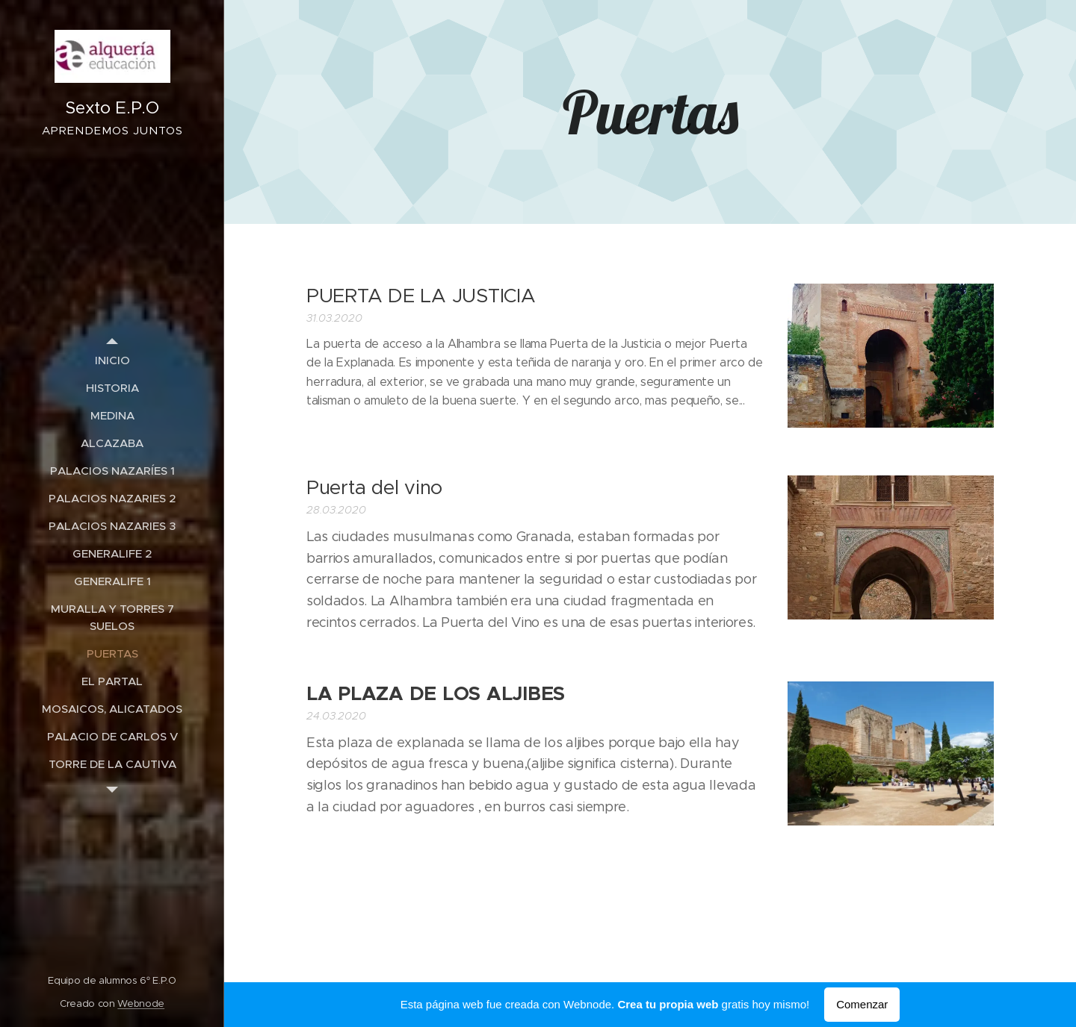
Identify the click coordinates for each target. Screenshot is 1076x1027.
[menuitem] (112, 360)
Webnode (140, 1003)
